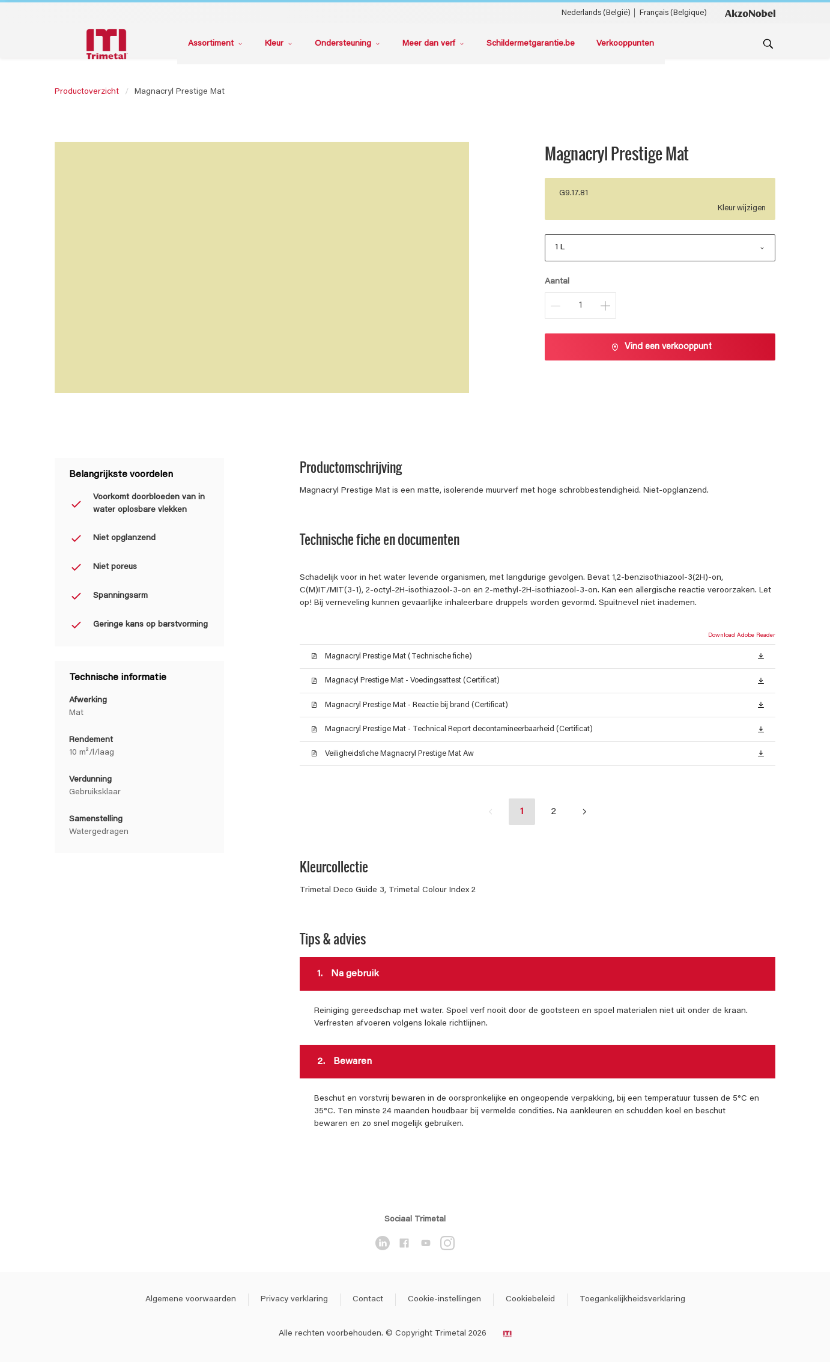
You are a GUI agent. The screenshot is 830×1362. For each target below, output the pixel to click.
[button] (761, 655)
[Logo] (108, 44)
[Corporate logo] (750, 13)
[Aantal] (580, 305)
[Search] (768, 44)
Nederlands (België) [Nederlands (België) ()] (596, 13)
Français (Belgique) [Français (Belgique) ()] (673, 13)
